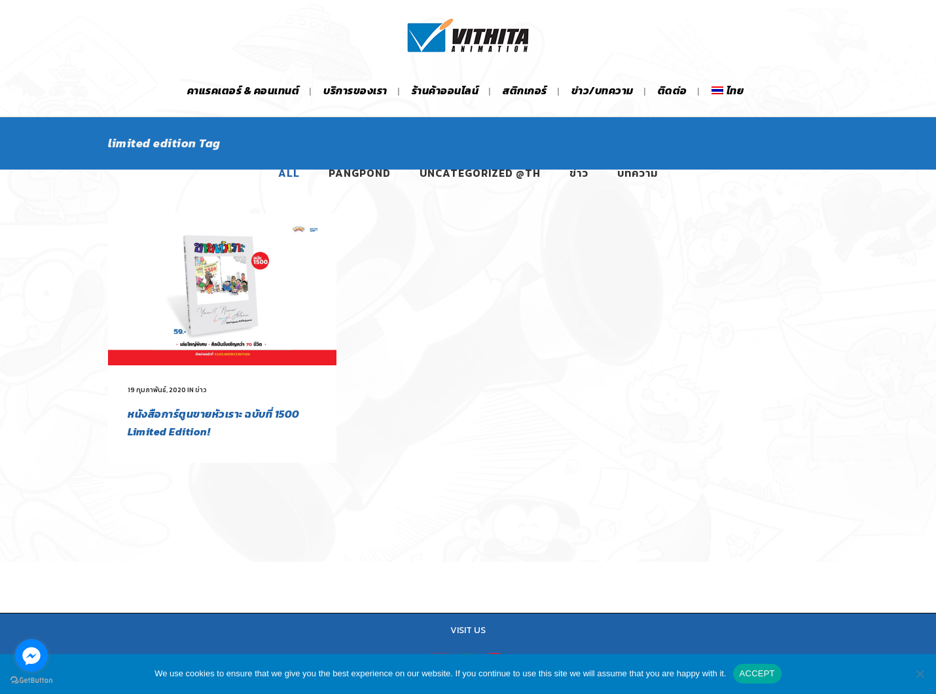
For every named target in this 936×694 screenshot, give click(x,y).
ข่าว (201, 390)
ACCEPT (757, 673)
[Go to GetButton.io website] (31, 680)
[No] (919, 673)
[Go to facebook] (31, 655)
